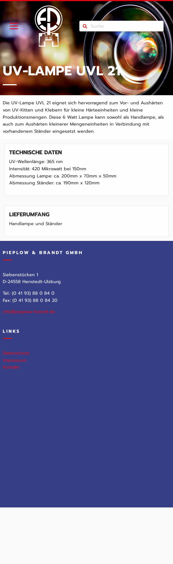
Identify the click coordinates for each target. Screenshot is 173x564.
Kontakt (11, 370)
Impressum (14, 363)
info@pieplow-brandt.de (29, 314)
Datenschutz (16, 356)
